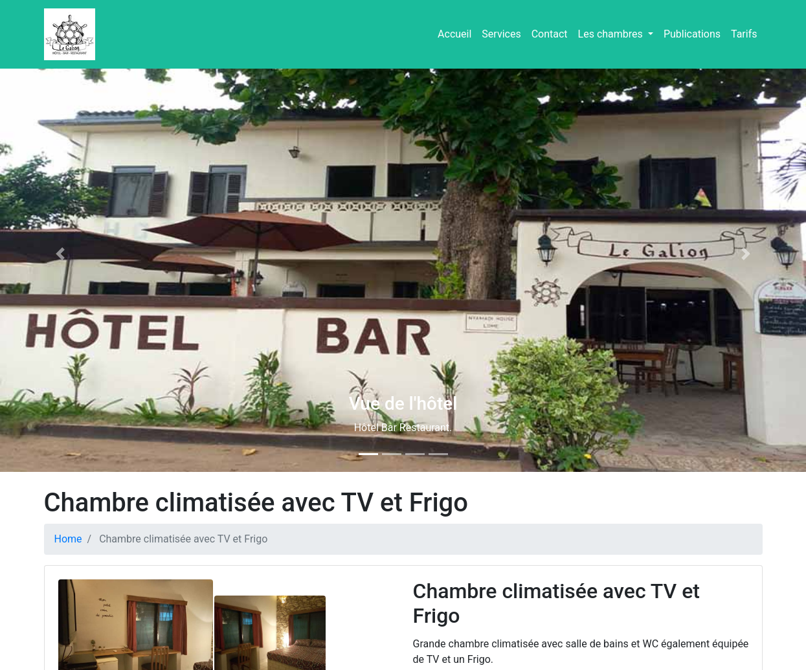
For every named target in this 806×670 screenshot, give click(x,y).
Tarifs (744, 34)
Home (68, 539)
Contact (550, 34)
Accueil (454, 34)
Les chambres (611, 34)
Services (501, 34)
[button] (60, 254)
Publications (692, 34)
